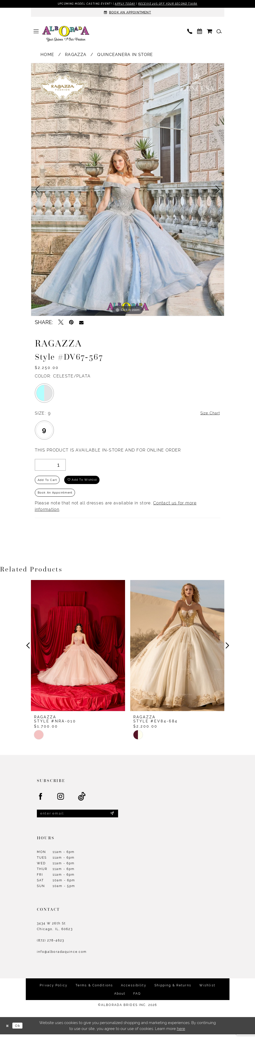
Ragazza (75, 54)
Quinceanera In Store (125, 54)
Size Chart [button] (209, 413)
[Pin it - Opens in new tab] (71, 322)
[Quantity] (50, 465)
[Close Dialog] (7, 1030)
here (181, 1033)
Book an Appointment (57, 496)
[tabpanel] (127, 189)
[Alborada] (65, 34)
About (120, 998)
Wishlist (207, 990)
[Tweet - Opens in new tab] (61, 322)
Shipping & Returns (172, 990)
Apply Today (124, 3)
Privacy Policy (54, 990)
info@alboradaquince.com (62, 956)
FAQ (137, 998)
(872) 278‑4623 (50, 945)
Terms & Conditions (94, 990)
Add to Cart (48, 482)
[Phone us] (190, 31)
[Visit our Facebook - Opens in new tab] (41, 800)
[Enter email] (77, 817)
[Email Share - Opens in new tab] (81, 322)
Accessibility (133, 990)
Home (47, 54)
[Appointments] (127, 12)
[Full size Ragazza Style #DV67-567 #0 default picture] (127, 189)
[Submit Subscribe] (111, 817)
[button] (36, 31)
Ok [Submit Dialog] (19, 1030)
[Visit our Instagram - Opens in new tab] (61, 800)
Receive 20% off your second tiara (171, 3)
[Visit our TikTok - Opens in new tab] (82, 800)
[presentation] (78, 649)
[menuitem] (36, 31)
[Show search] (219, 31)
